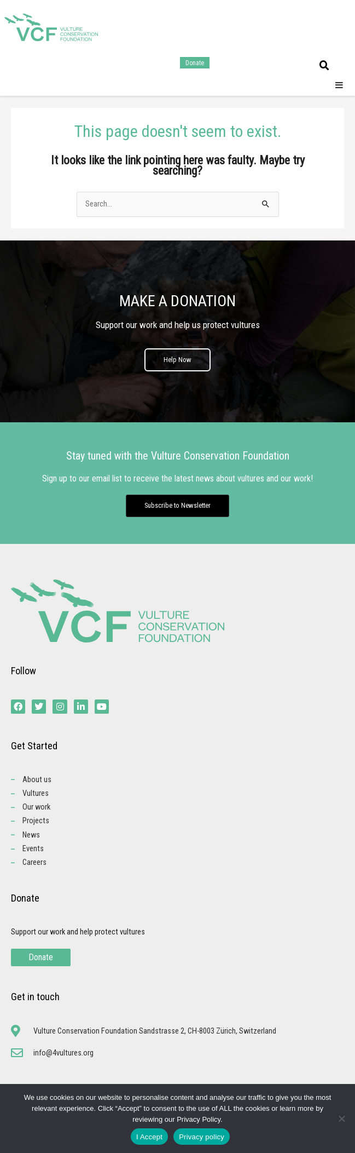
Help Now (177, 359)
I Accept (149, 1137)
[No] (341, 1118)
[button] (324, 65)
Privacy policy (201, 1137)
